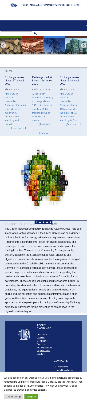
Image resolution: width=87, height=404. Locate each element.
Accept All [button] (31, 397)
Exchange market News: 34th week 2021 (42, 80)
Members (41, 338)
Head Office (42, 334)
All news (43, 133)
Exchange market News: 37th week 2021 (15, 80)
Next (83, 45)
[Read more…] (18, 128)
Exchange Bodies (44, 347)
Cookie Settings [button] (13, 397)
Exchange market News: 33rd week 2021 (70, 80)
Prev (3, 45)
